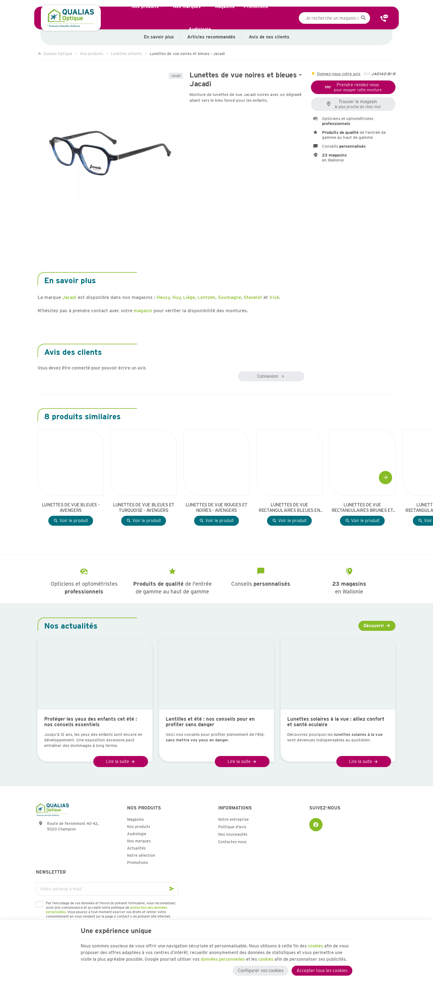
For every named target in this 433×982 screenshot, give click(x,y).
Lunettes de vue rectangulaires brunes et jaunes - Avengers (362, 507)
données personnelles (223, 958)
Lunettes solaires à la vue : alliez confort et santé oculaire (335, 721)
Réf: (366, 74)
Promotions (137, 862)
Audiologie (136, 834)
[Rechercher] (363, 18)
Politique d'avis (232, 827)
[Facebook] (316, 824)
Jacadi (176, 76)
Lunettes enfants (126, 53)
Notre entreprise (233, 819)
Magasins (135, 819)
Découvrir (373, 625)
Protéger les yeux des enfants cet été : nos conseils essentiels (90, 721)
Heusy (163, 297)
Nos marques (139, 841)
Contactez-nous (232, 842)
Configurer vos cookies (260, 970)
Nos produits (91, 53)
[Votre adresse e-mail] (107, 888)
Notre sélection (141, 855)
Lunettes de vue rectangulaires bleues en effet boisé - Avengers (289, 507)
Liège (189, 297)
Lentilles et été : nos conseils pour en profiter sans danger (210, 721)
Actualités (136, 848)
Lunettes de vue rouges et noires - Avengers (216, 507)
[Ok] (171, 888)
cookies (315, 945)
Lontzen (206, 297)
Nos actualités (70, 626)
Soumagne (229, 297)
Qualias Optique (55, 53)
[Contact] (384, 18)
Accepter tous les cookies (322, 970)
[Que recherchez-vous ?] (334, 18)
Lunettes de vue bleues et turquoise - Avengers (143, 507)
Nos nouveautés (232, 834)
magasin (143, 310)
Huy (176, 297)
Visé (274, 297)
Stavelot (253, 297)
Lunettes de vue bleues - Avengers (70, 507)
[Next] (385, 477)
